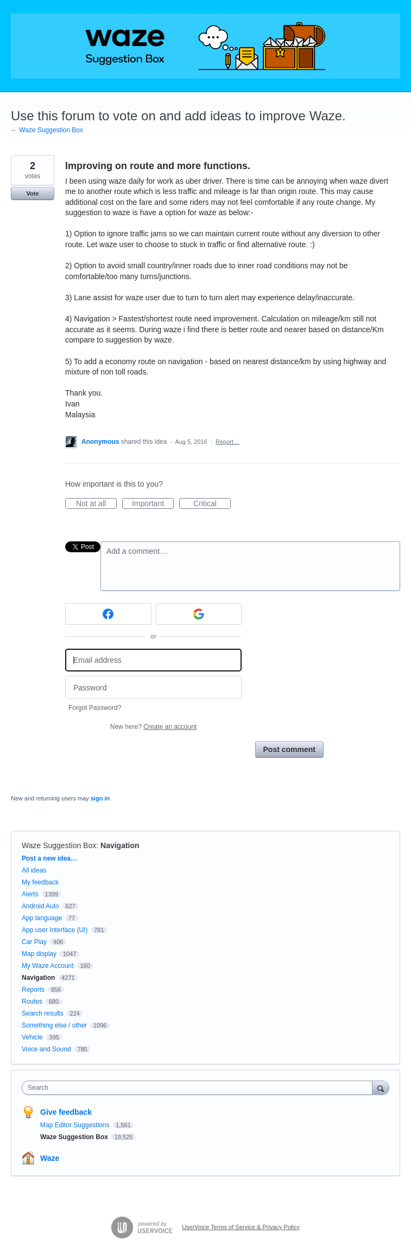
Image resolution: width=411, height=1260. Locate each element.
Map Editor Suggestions (75, 1125)
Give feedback (66, 1112)
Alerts (30, 894)
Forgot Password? (94, 708)
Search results (43, 1013)
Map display (39, 954)
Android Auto (40, 906)
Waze (49, 1158)
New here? (153, 727)
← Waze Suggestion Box (47, 130)
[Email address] (153, 660)
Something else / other (54, 1025)
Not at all (96, 504)
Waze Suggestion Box (59, 845)
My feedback (40, 882)
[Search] (380, 1087)
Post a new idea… (49, 858)
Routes (32, 1001)
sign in (100, 798)
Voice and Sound (46, 1049)
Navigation (120, 845)
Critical (212, 504)
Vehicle (32, 1037)
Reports (33, 989)
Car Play (34, 942)
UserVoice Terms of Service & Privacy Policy (241, 1227)
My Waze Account (48, 966)
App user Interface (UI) (54, 930)
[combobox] (199, 1087)
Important (153, 504)
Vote (32, 193)
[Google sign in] (199, 614)
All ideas (34, 870)
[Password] (153, 687)
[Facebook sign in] (108, 614)
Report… (227, 441)
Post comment (289, 749)
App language (42, 918)
